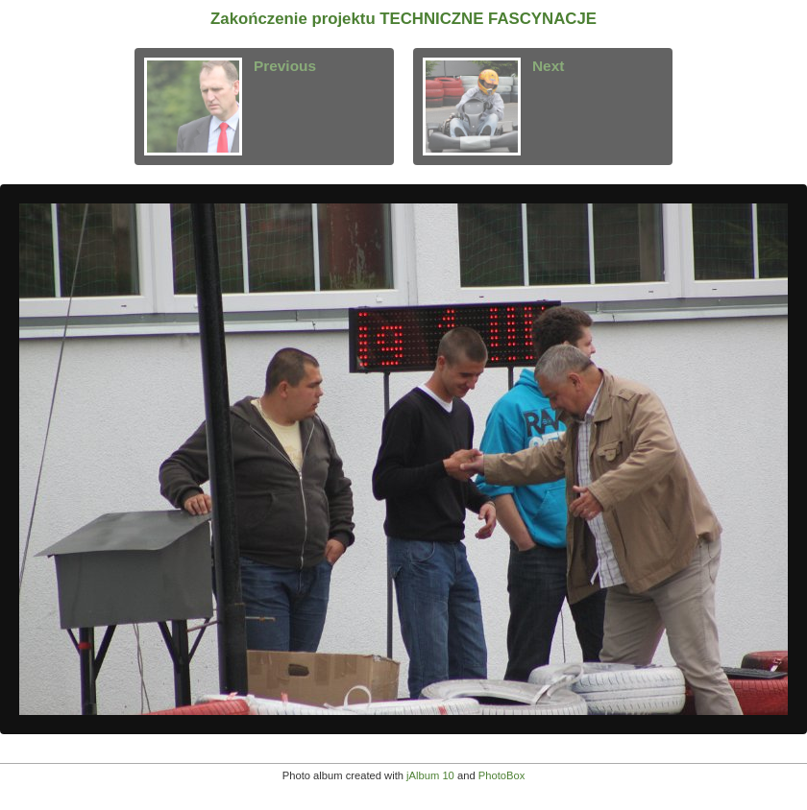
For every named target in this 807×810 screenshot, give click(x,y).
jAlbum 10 (430, 775)
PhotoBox (502, 775)
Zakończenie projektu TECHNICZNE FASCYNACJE (403, 19)
